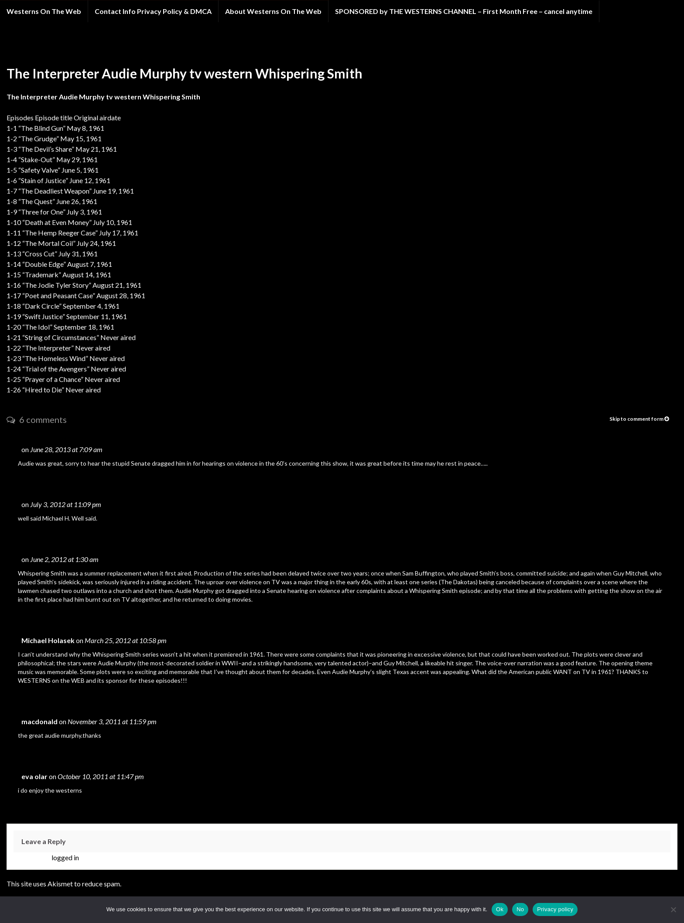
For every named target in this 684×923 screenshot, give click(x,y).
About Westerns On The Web (273, 11)
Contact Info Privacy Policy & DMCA (153, 11)
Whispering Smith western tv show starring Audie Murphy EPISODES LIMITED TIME (170, 47)
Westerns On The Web (44, 11)
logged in (65, 857)
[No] (673, 909)
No (520, 909)
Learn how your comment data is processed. (187, 883)
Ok (499, 909)
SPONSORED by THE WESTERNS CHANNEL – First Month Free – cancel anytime (463, 11)
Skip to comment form (639, 419)
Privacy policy (555, 909)
